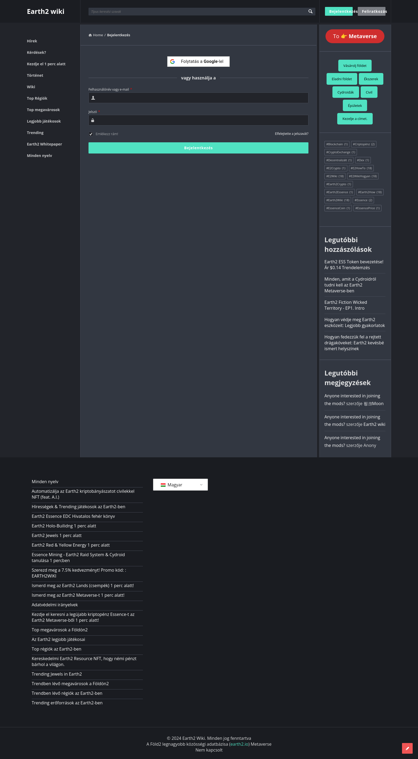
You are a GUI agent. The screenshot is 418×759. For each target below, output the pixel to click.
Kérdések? (36, 50)
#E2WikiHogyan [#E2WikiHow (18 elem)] (363, 174)
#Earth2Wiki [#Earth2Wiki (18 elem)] (337, 198)
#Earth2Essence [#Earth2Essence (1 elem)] (339, 190)
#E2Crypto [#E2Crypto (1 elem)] (335, 166)
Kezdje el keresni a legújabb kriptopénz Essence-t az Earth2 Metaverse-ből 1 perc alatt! (83, 615)
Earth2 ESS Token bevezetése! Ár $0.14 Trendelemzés (353, 263)
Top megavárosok (43, 107)
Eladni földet (342, 77)
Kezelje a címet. (355, 117)
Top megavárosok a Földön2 (60, 628)
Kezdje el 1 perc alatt (46, 61)
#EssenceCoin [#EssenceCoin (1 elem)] (338, 206)
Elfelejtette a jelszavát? (291, 132)
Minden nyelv (39, 153)
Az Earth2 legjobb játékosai (58, 637)
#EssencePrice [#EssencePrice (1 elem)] (367, 206)
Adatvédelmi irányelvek (55, 603)
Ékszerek (371, 77)
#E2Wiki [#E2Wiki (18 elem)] (335, 174)
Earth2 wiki (46, 11)
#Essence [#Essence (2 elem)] (363, 198)
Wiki (31, 84)
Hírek (32, 39)
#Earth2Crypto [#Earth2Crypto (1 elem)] (338, 182)
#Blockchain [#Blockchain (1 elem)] (337, 142)
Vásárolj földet (355, 63)
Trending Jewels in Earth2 (57, 672)
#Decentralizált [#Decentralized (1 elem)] (339, 158)
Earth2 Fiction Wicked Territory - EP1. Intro (345, 303)
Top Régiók (37, 96)
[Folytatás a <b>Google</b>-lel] (198, 59)
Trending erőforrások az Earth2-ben (67, 701)
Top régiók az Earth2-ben (56, 647)
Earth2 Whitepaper (44, 142)
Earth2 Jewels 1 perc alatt (57, 533)
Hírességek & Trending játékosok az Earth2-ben (78, 505)
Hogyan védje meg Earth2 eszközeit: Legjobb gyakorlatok (354, 320)
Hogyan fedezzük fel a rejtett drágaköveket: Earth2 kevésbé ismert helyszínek (354, 341)
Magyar (171, 483)
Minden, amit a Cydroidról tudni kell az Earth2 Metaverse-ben (350, 283)
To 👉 (355, 34)
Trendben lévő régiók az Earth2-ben (67, 691)
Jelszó (94, 110)
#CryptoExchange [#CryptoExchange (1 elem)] (340, 150)
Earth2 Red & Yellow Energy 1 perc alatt (71, 543)
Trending (35, 130)
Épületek (355, 103)
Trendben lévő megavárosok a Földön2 (70, 682)
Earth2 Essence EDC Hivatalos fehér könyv (73, 514)
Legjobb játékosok (44, 119)
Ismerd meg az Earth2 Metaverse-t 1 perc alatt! (78, 593)
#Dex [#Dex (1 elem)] (363, 158)
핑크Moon (374, 402)
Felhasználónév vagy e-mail (110, 87)
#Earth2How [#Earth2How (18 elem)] (370, 190)
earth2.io (239, 742)
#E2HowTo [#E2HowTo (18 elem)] (361, 166)
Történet (35, 73)
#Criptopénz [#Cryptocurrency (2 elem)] (364, 142)
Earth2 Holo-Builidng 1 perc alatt (64, 524)
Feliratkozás (373, 11)
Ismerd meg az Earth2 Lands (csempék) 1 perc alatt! (83, 584)
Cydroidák (345, 90)
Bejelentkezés (341, 11)
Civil (369, 90)
